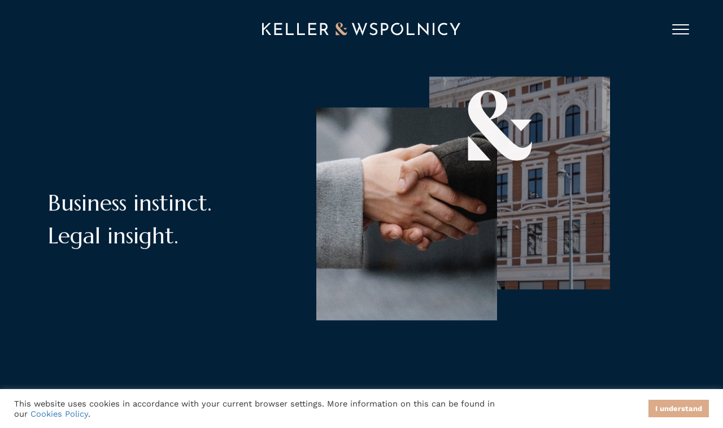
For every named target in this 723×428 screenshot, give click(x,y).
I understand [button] (678, 408)
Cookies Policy (59, 414)
